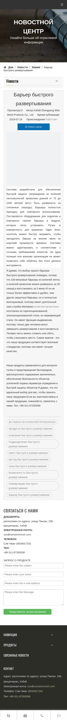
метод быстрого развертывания (28, 459)
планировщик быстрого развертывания (23, 486)
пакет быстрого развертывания (28, 452)
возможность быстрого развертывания (23, 475)
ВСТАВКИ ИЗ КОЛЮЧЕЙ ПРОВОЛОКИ (32, 422)
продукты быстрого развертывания (30, 428)
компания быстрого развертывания (31, 435)
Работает (52, 119)
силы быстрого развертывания (28, 466)
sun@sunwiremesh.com (17, 534)
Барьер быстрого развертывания (29, 494)
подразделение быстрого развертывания (24, 444)
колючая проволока (46, 306)
